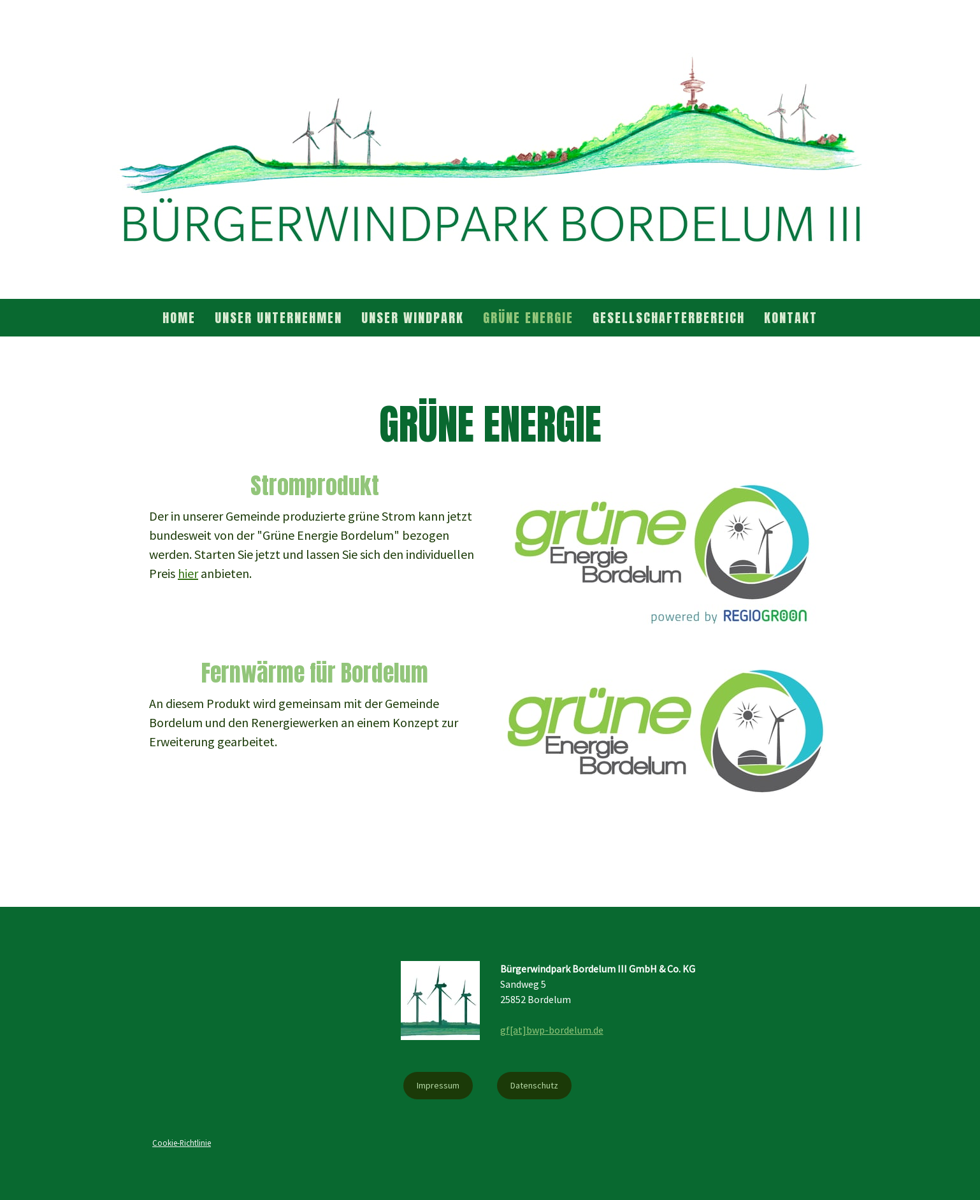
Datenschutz (534, 1085)
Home (179, 318)
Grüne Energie (528, 318)
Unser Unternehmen (278, 318)
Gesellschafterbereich (669, 318)
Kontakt (791, 318)
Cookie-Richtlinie (181, 1143)
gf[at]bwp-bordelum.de (551, 1029)
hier (188, 573)
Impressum (438, 1085)
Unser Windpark (412, 318)
